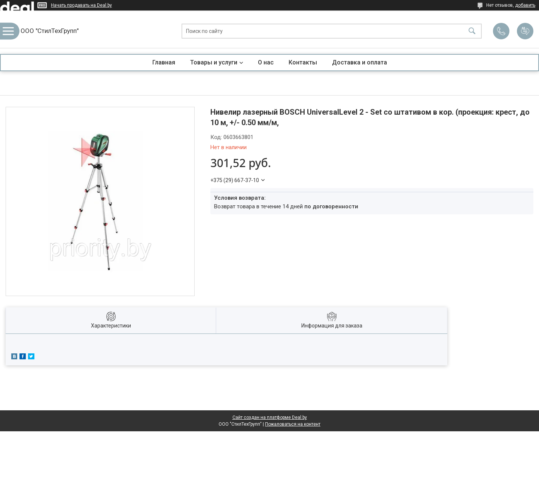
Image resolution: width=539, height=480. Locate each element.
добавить (525, 5)
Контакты (303, 62)
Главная (163, 62)
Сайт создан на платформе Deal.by (269, 417)
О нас (266, 62)
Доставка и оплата (359, 62)
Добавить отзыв (525, 31)
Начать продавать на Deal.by (81, 5)
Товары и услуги (213, 62)
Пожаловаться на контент (292, 424)
